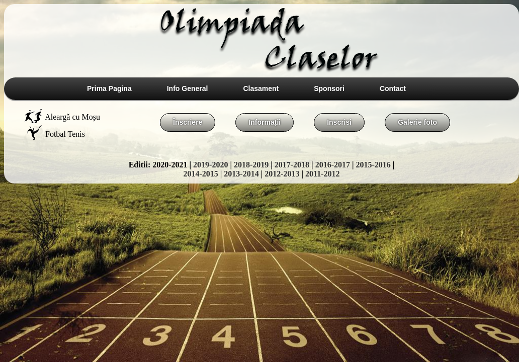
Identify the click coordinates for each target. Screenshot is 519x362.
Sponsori (329, 88)
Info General (187, 88)
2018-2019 (251, 164)
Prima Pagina (109, 88)
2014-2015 (200, 173)
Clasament (261, 88)
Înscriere (187, 122)
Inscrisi (339, 122)
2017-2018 (292, 164)
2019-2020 (210, 164)
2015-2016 (373, 164)
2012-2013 (282, 173)
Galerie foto (417, 122)
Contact (393, 88)
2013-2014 (241, 173)
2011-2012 (322, 173)
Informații (264, 122)
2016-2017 (332, 164)
